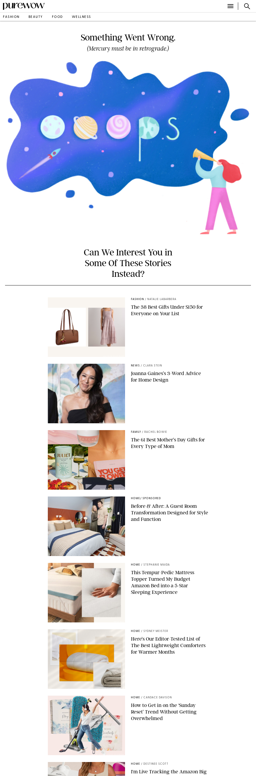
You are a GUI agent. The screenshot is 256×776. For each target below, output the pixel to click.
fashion (11, 17)
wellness (81, 17)
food (57, 17)
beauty (36, 17)
